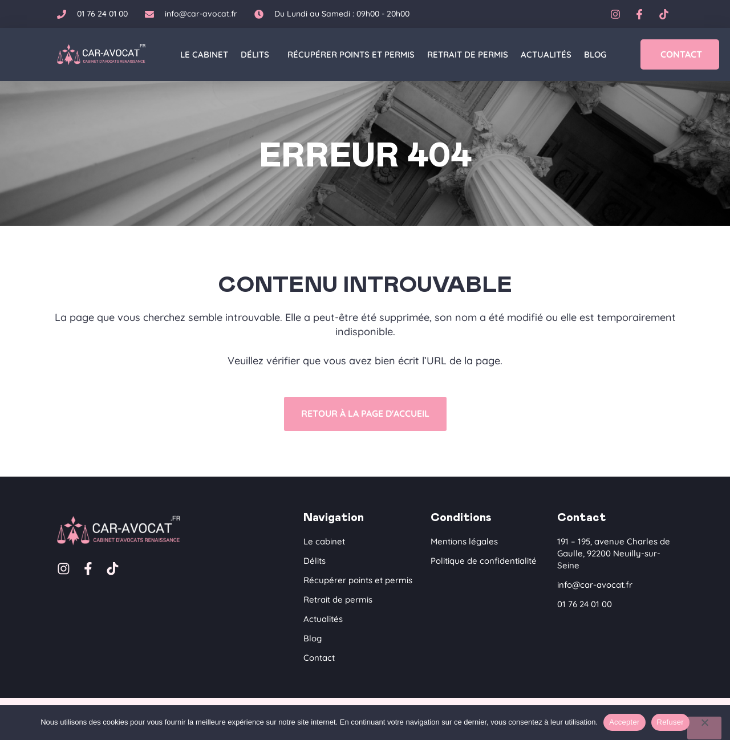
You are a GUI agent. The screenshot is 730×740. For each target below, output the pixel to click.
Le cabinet (204, 54)
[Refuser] (704, 728)
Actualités (546, 54)
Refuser (670, 722)
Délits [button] (258, 54)
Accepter (624, 722)
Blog (595, 54)
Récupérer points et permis (351, 54)
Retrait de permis (467, 54)
